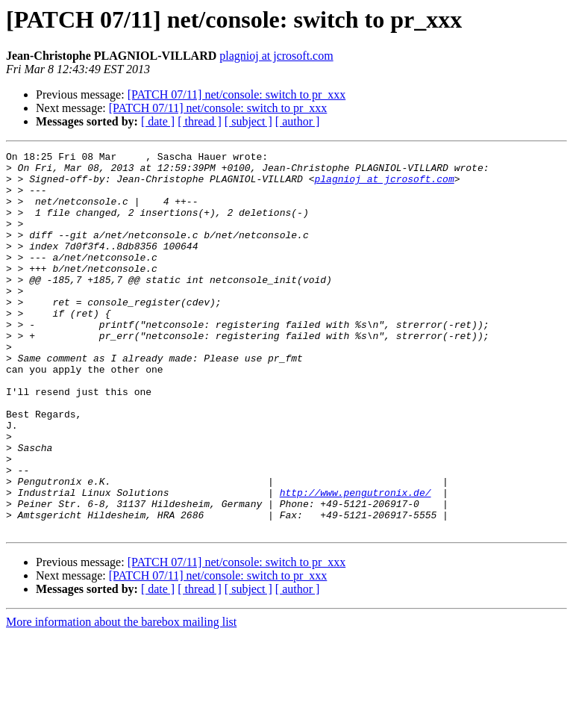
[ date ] (158, 121)
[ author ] (297, 121)
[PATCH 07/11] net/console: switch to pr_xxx (237, 94)
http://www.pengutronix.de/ (355, 561)
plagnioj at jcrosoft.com (276, 55)
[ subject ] (248, 121)
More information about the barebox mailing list (121, 698)
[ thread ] (200, 121)
